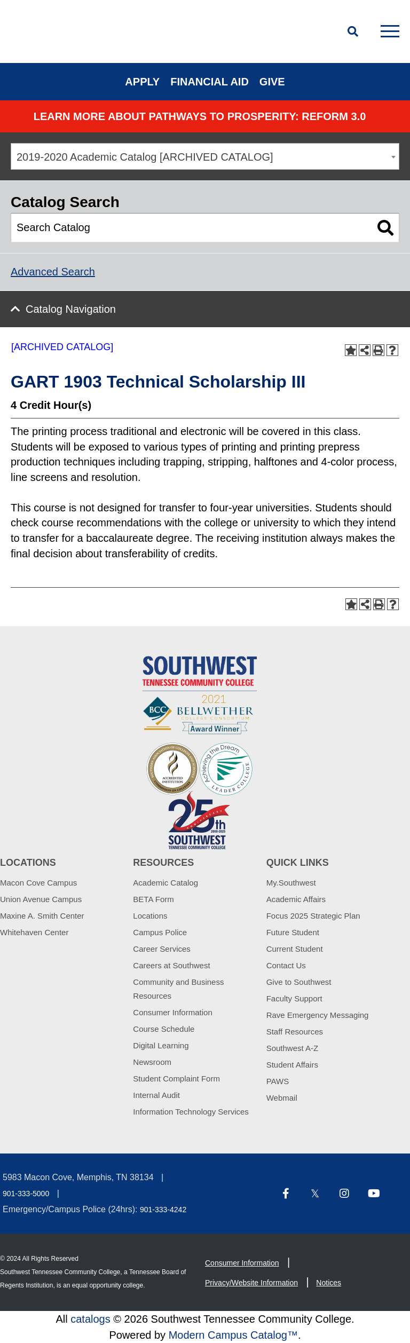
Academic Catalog (165, 882)
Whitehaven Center (34, 932)
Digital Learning (160, 1045)
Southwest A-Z (292, 1048)
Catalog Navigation (71, 309)
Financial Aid (209, 82)
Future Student (292, 932)
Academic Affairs (296, 899)
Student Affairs (292, 1064)
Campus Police (160, 932)
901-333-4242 (163, 1209)
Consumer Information (172, 1012)
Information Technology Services (191, 1111)
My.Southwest (291, 882)
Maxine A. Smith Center (42, 915)
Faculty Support (294, 998)
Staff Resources (294, 1031)
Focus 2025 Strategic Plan (313, 915)
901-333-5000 (26, 1193)
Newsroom (152, 1061)
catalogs (90, 1319)
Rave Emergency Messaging (317, 1015)
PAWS (277, 1081)
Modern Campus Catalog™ (233, 1335)
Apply (142, 82)
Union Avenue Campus (41, 899)
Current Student (294, 948)
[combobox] (205, 156)
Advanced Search (53, 272)
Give (272, 82)
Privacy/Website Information (251, 1282)
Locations (150, 915)
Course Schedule (163, 1028)
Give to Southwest (299, 981)
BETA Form (153, 899)
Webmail (281, 1097)
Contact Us (286, 965)
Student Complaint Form (176, 1078)
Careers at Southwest (171, 965)
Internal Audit (156, 1095)
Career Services (162, 948)
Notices (328, 1282)
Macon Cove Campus (38, 882)
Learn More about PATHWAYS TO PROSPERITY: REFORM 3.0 (200, 116)
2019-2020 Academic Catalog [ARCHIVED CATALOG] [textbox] (145, 157)
